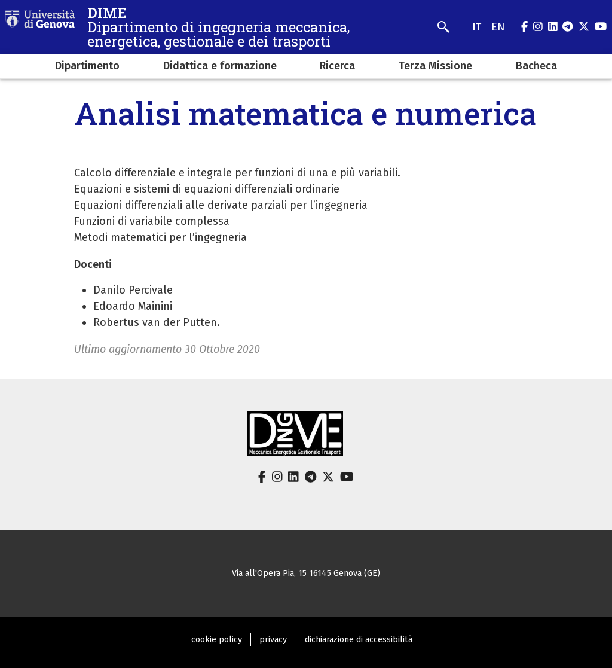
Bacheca (536, 65)
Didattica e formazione (220, 65)
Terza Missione (435, 65)
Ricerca (337, 65)
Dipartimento (87, 65)
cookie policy (216, 640)
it (476, 26)
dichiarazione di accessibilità (358, 640)
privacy (273, 640)
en (498, 26)
